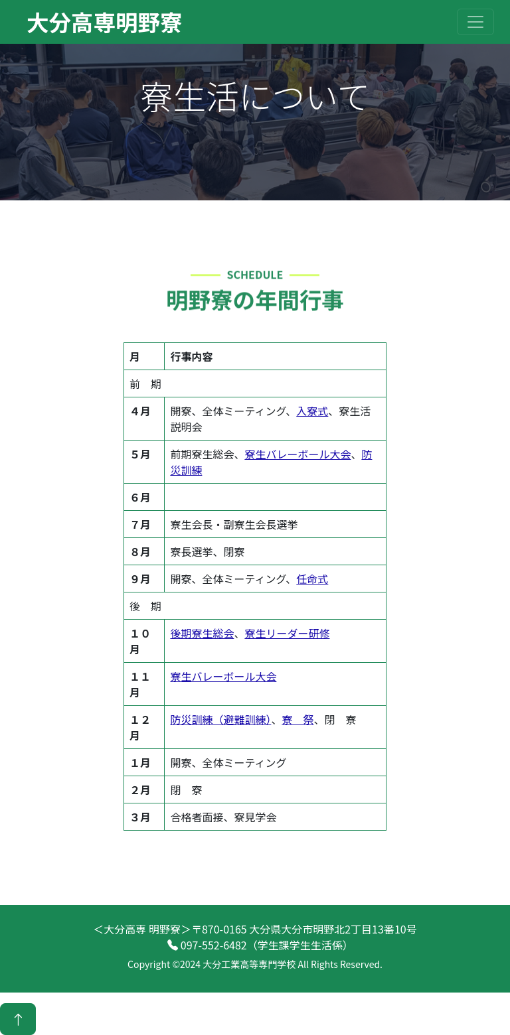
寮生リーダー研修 (286, 633)
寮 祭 (297, 719)
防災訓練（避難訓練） (220, 719)
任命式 (312, 578)
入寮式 (312, 411)
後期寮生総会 (202, 633)
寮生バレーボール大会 (297, 454)
